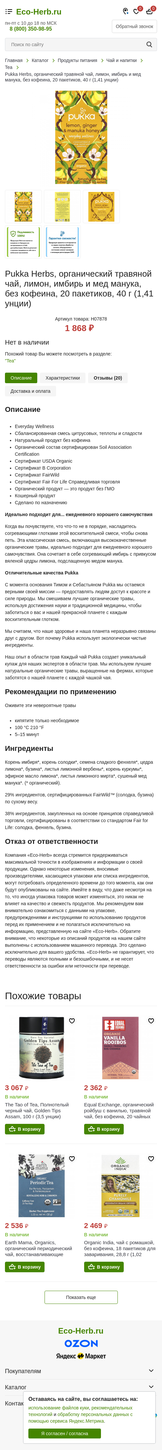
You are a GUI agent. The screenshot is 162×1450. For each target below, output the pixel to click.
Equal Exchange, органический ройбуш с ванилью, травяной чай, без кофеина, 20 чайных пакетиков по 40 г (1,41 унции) (119, 1113)
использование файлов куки (58, 1407)
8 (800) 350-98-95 (31, 29)
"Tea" (10, 360)
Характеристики (63, 378)
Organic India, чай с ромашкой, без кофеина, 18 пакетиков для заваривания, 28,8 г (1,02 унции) (120, 1251)
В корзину (29, 1129)
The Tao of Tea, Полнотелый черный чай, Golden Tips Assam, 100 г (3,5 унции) (37, 1110)
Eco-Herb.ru (38, 12)
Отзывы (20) (108, 378)
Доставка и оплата (30, 391)
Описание (21, 378)
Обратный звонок (134, 26)
